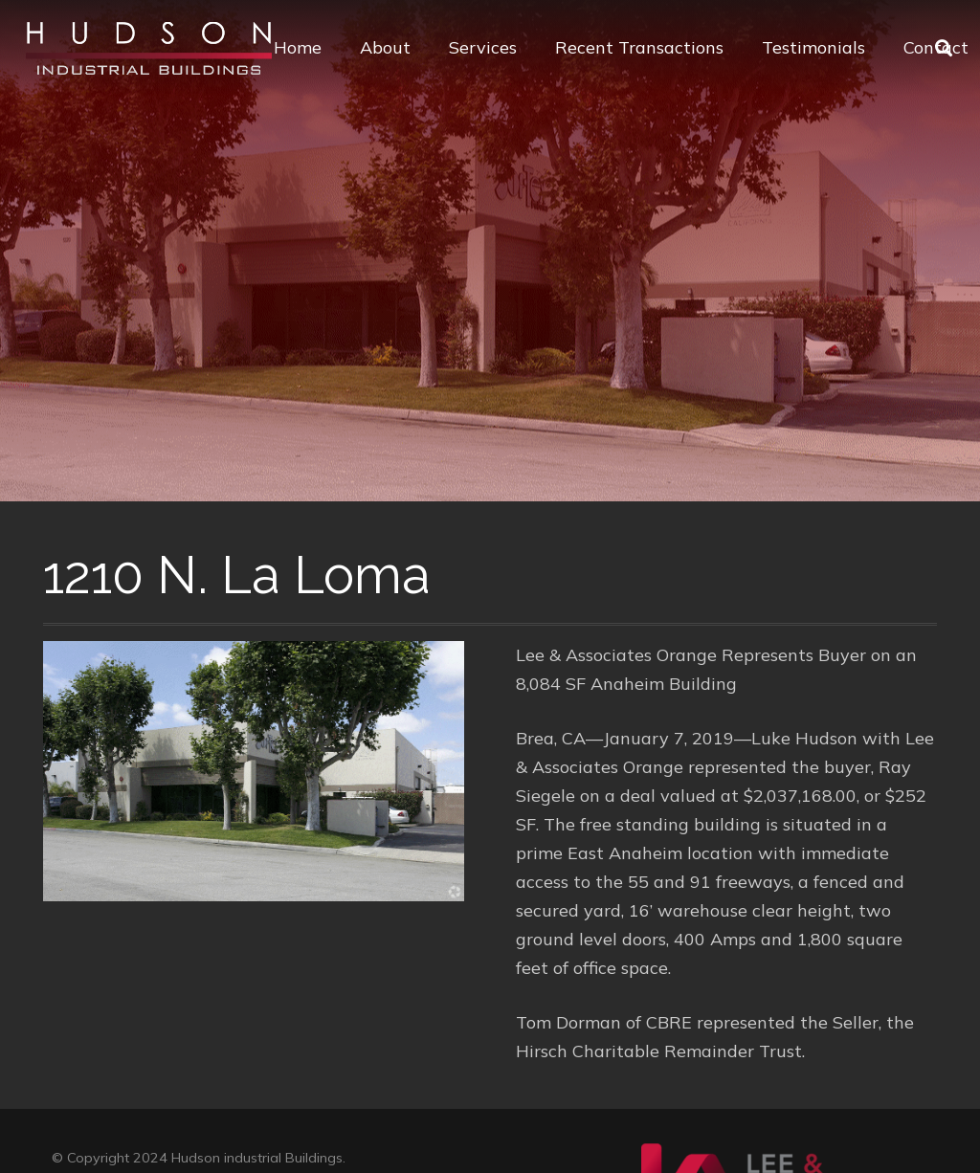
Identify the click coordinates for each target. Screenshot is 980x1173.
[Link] (149, 48)
